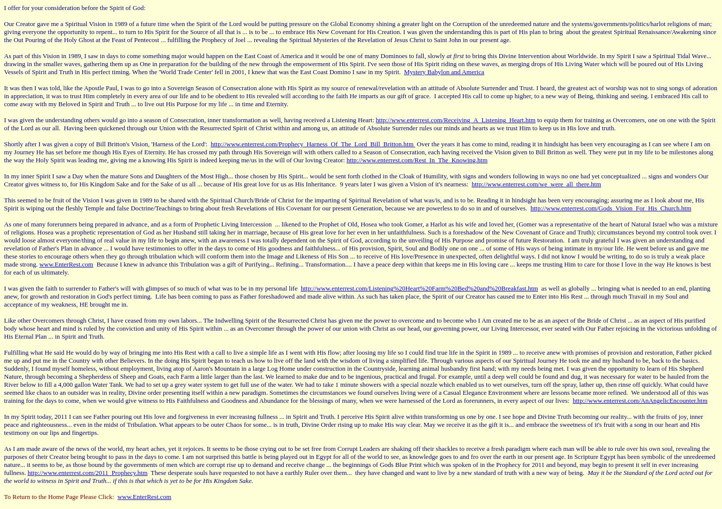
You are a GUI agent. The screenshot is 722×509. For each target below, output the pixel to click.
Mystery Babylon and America (444, 72)
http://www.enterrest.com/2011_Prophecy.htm (87, 472)
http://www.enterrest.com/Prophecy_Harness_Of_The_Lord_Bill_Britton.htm (313, 144)
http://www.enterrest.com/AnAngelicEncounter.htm (640, 400)
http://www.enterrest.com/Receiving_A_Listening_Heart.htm (456, 120)
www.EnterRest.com (66, 264)
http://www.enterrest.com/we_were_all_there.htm (536, 184)
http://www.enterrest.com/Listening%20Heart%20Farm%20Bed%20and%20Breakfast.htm (419, 288)
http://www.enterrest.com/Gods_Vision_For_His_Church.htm (610, 208)
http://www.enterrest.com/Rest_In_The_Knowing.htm (416, 160)
